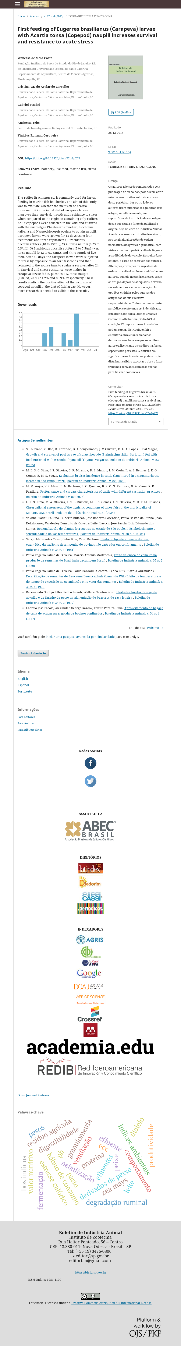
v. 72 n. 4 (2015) (54, 16)
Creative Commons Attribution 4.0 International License (111, 1303)
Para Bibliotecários (30, 730)
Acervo (34, 16)
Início (21, 16)
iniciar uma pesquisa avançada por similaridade (80, 637)
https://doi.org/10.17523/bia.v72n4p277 (52, 158)
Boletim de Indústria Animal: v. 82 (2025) (96, 481)
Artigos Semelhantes (35, 440)
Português (25, 691)
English (23, 679)
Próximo (153, 628)
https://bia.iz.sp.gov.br (91, 1272)
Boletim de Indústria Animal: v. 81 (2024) (85, 513)
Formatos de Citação (124, 422)
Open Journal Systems (33, 1095)
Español (23, 685)
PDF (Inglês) (122, 112)
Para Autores (26, 723)
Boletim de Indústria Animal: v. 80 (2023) (55, 497)
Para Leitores (26, 717)
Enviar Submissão (33, 653)
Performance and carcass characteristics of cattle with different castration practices (100, 491)
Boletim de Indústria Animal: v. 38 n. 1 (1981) (112, 534)
